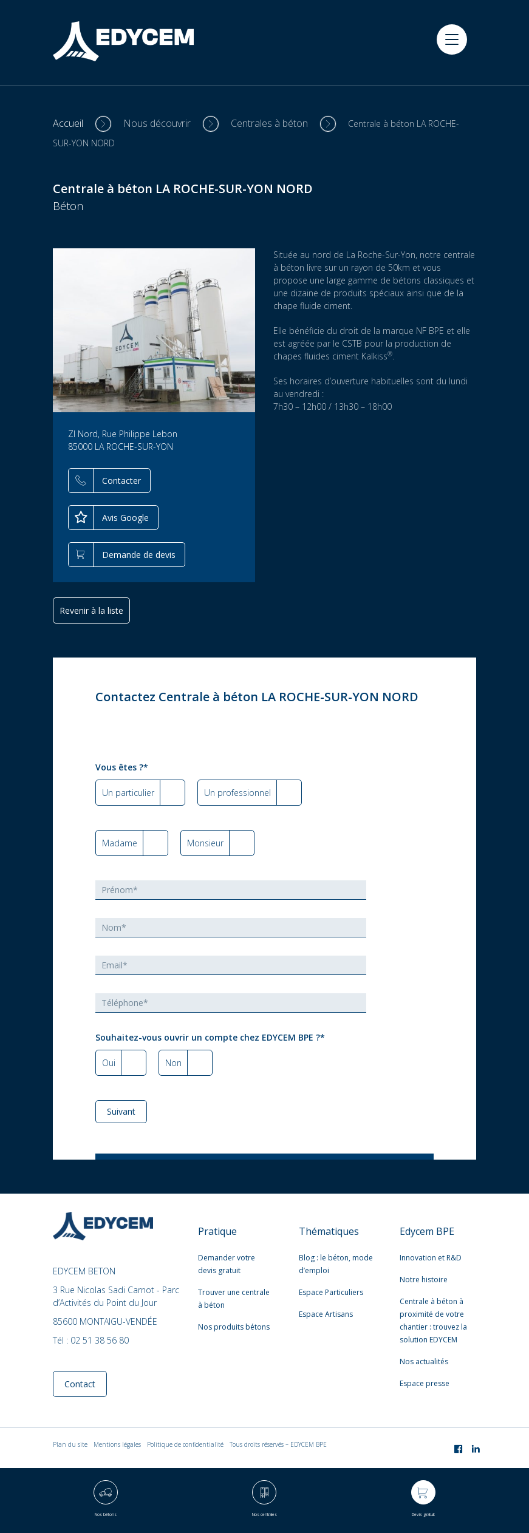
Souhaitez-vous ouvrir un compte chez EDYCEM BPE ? (210, 1037)
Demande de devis (139, 554)
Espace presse (424, 1383)
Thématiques (329, 1231)
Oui (108, 1063)
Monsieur (205, 843)
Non (173, 1063)
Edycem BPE (427, 1231)
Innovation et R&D (431, 1258)
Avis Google (125, 517)
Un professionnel (237, 792)
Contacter (121, 480)
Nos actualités (424, 1361)
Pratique (217, 1231)
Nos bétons (106, 1514)
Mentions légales (117, 1444)
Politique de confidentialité (185, 1444)
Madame (119, 843)
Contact (79, 1384)
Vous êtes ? (121, 767)
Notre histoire (424, 1279)
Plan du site (70, 1444)
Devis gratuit (423, 1514)
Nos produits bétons (234, 1327)
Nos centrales (264, 1514)
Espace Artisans (326, 1314)
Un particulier (128, 792)
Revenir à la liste (91, 610)
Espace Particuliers (331, 1292)
